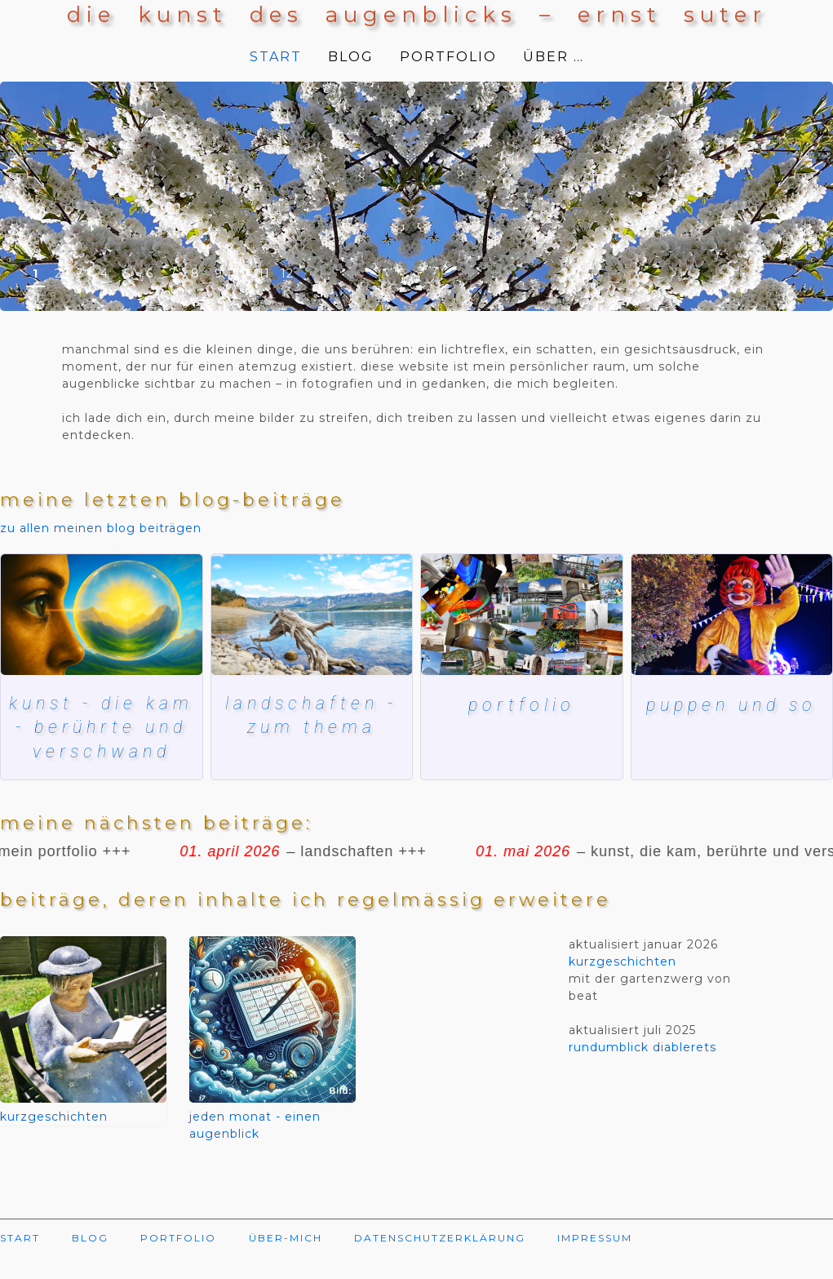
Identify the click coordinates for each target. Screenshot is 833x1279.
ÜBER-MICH (285, 1263)
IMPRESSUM (594, 1263)
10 (241, 273)
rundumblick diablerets (642, 1072)
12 (287, 273)
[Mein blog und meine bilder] (522, 614)
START (276, 56)
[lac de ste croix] (312, 614)
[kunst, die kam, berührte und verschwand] (101, 614)
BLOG (351, 56)
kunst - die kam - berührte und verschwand (101, 739)
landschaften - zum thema (312, 715)
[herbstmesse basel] (732, 614)
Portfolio (521, 705)
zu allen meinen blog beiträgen (101, 528)
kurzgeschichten (54, 1142)
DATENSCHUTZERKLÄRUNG (439, 1263)
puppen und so (732, 705)
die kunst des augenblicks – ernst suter (417, 14)
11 (264, 273)
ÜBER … (553, 56)
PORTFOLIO (448, 56)
